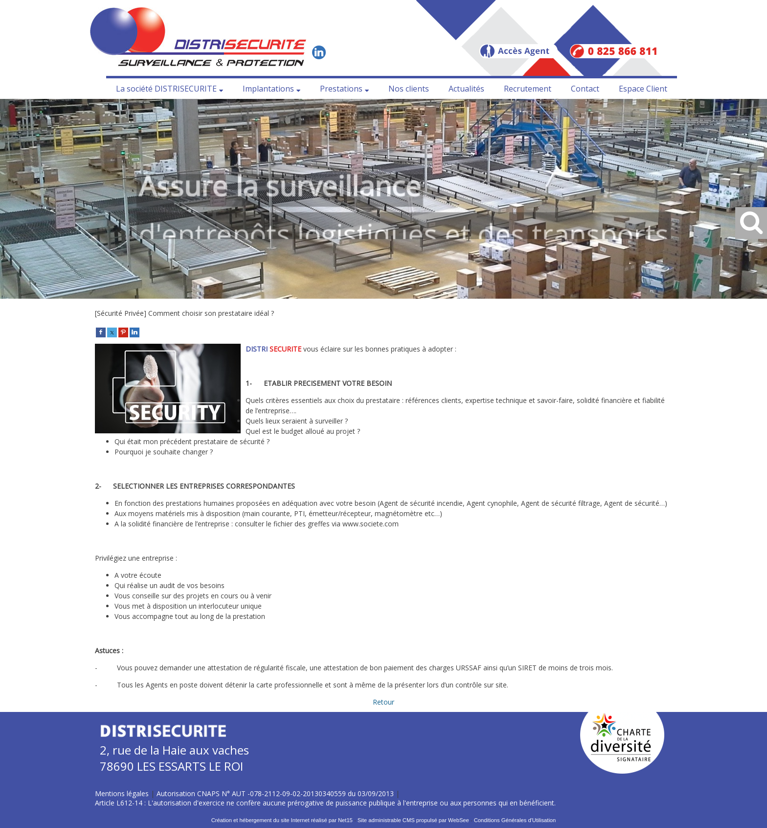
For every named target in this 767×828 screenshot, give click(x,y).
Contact (585, 88)
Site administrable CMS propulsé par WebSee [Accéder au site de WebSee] (413, 820)
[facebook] (101, 331)
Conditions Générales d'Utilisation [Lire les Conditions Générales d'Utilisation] (515, 820)
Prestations (341, 88)
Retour (383, 702)
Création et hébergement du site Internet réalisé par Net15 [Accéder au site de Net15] (282, 820)
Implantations (268, 88)
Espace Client (643, 88)
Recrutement (527, 88)
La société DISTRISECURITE (166, 88)
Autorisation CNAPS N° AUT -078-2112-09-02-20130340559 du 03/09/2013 (275, 793)
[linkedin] (134, 331)
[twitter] (112, 331)
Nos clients (408, 88)
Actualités (466, 88)
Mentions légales (122, 793)
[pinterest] (123, 331)
